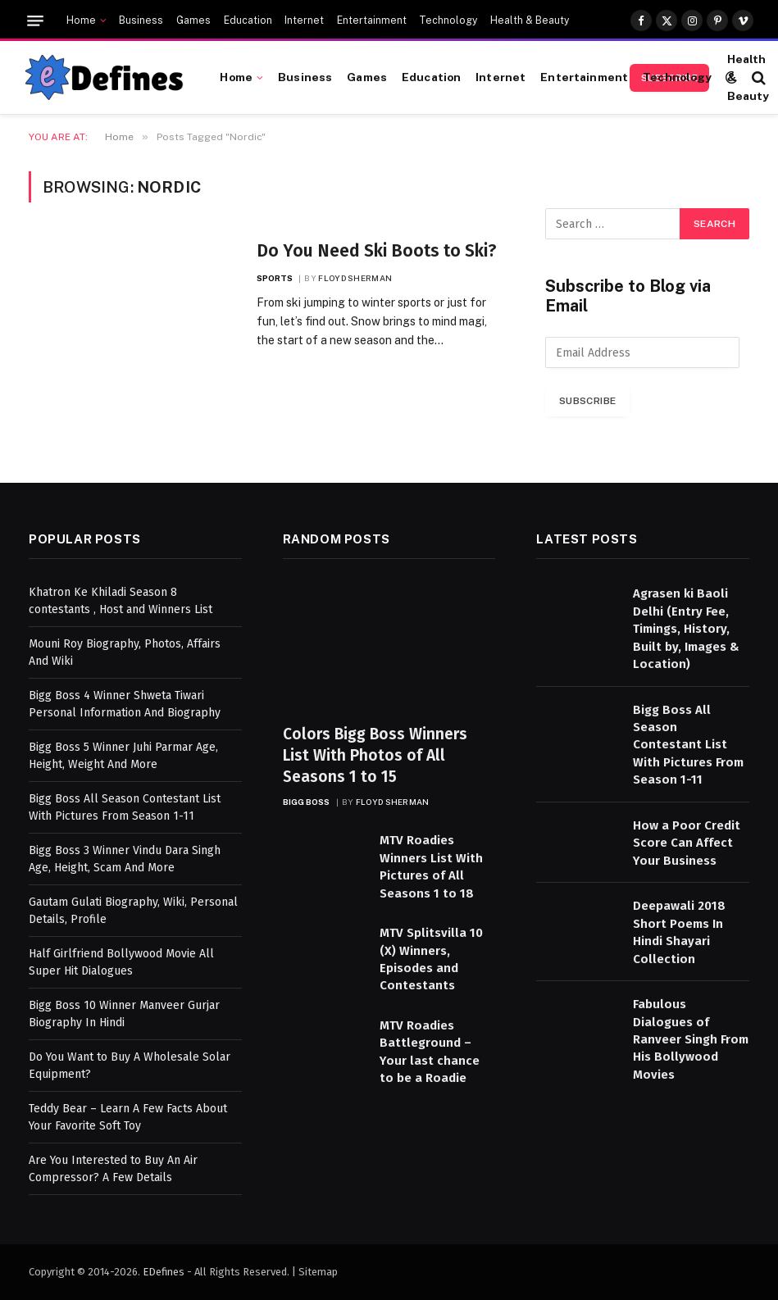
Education (248, 20)
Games (193, 20)
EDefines (163, 1272)
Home (81, 20)
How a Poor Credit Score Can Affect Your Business (686, 843)
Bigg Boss (306, 802)
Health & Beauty (529, 20)
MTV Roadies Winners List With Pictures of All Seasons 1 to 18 (431, 866)
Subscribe (587, 401)
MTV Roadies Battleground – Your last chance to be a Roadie (430, 1051)
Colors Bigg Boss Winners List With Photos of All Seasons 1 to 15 (375, 755)
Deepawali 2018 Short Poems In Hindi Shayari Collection (679, 932)
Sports (275, 278)
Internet (304, 20)
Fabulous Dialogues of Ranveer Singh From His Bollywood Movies (690, 1039)
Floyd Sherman (355, 278)
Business (141, 20)
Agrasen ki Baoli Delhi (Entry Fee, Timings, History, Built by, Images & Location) (686, 628)
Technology (448, 20)
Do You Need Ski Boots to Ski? (377, 250)
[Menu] (35, 20)
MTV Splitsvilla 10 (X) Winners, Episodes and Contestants (431, 959)
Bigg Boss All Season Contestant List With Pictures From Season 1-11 (688, 745)
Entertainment (372, 20)
